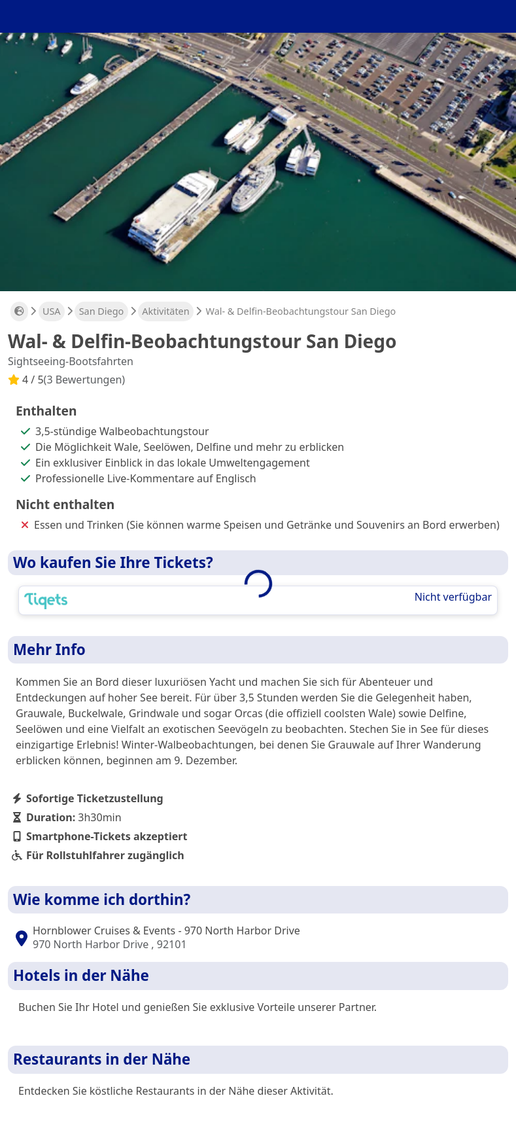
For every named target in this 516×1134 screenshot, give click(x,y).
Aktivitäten (165, 311)
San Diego (101, 311)
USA (52, 311)
